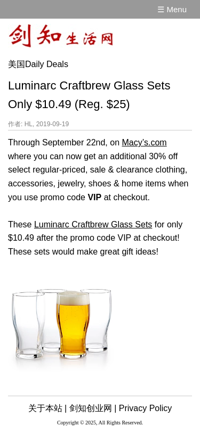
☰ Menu (172, 9)
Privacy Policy (145, 408)
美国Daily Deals (38, 64)
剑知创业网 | (93, 408)
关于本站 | (47, 408)
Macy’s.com (144, 142)
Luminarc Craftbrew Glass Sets (93, 224)
